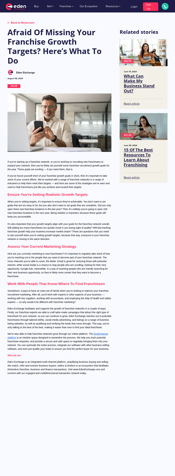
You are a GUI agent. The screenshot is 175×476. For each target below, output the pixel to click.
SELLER (14, 86)
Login (134, 6)
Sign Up (148, 6)
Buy (36, 6)
